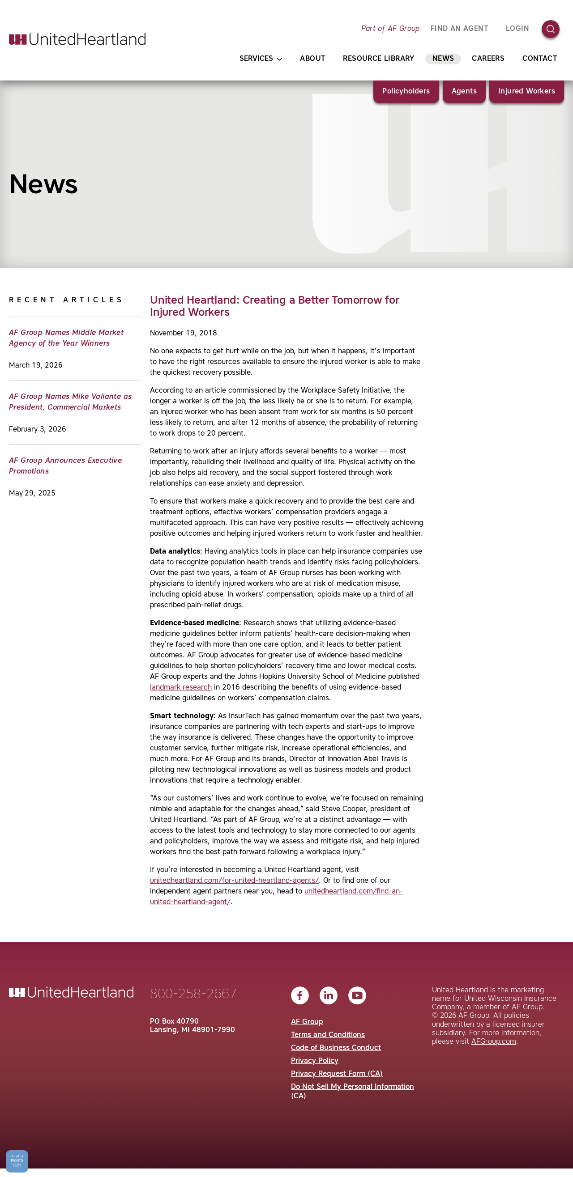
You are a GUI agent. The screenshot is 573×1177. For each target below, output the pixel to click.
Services (260, 59)
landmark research (181, 687)
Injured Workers (526, 91)
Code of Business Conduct (336, 1048)
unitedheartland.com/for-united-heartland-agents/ (234, 881)
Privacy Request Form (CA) (337, 1074)
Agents (464, 91)
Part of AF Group (390, 29)
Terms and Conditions (328, 1035)
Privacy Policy (314, 1061)
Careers (488, 59)
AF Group (307, 1022)
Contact (539, 59)
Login (517, 29)
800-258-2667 (193, 994)
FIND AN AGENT (459, 29)
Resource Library (378, 59)
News (443, 59)
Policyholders (406, 91)
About (312, 59)
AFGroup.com (493, 1042)
